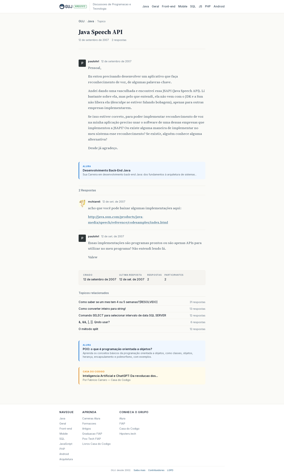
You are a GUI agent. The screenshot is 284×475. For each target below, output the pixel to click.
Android (219, 6)
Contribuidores (156, 470)
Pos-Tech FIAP (91, 438)
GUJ (81, 21)
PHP (208, 6)
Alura (122, 418)
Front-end (65, 428)
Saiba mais (139, 470)
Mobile (182, 6)
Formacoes (89, 423)
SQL (193, 6)
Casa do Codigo (129, 428)
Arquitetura (66, 459)
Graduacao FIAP (92, 433)
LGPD (170, 470)
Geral (155, 6)
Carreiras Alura (91, 418)
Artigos (86, 428)
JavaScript (65, 443)
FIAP (122, 423)
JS (200, 6)
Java (145, 6)
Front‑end (168, 6)
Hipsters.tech (127, 433)
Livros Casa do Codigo (96, 443)
